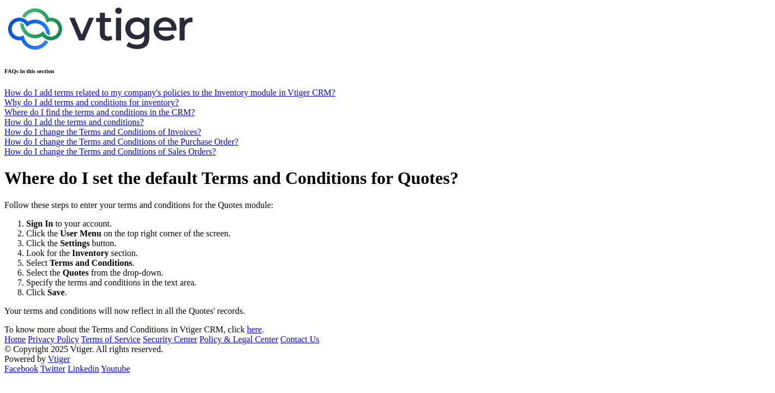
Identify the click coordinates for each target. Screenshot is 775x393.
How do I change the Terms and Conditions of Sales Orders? (110, 151)
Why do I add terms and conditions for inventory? (91, 102)
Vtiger (59, 359)
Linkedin (83, 368)
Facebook (21, 368)
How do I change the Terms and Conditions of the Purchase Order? (121, 141)
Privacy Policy (53, 339)
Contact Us (300, 339)
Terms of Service (111, 339)
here (254, 329)
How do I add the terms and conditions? (74, 122)
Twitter (52, 368)
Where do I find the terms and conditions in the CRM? (99, 112)
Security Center (170, 339)
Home (15, 339)
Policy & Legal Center (239, 339)
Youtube (115, 368)
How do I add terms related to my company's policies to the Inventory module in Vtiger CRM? (169, 92)
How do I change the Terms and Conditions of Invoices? (102, 131)
